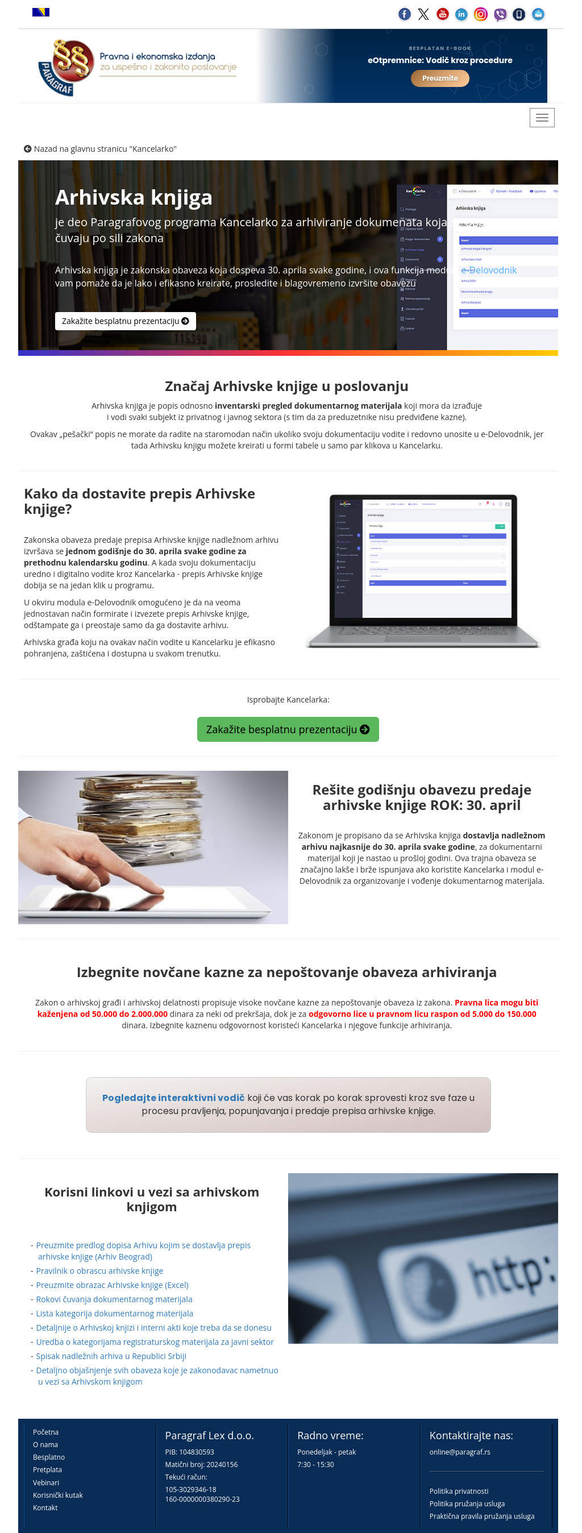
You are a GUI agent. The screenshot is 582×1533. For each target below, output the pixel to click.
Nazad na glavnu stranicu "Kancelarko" (100, 148)
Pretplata (47, 1469)
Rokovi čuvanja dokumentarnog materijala (114, 1299)
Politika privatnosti (459, 1491)
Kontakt (45, 1508)
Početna (46, 1432)
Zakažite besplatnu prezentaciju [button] (125, 320)
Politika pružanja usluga (467, 1504)
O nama (45, 1444)
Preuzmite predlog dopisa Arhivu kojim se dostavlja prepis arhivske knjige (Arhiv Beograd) (143, 1251)
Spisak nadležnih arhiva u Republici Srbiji (111, 1356)
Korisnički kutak (58, 1495)
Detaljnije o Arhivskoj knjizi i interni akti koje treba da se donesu (154, 1327)
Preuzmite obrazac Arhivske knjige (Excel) (112, 1284)
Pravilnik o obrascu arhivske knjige (100, 1270)
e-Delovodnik (489, 270)
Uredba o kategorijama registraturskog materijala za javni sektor (155, 1341)
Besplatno (49, 1457)
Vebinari (46, 1483)
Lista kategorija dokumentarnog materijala (115, 1313)
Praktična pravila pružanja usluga (482, 1516)
